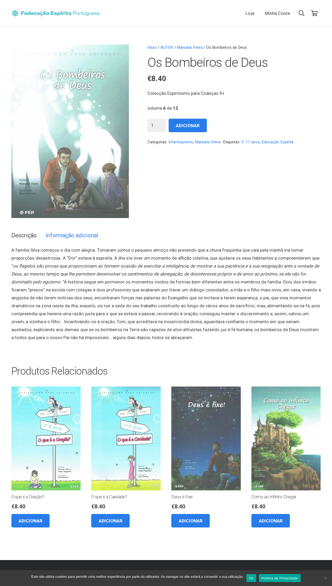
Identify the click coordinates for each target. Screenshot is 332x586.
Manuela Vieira (190, 47)
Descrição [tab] (24, 235)
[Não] (325, 578)
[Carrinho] (314, 13)
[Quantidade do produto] (156, 125)
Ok (251, 578)
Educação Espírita (277, 142)
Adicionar (188, 125)
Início (152, 47)
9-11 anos (250, 142)
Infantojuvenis (180, 142)
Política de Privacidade (279, 578)
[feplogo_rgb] (55, 13)
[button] (301, 13)
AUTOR (166, 47)
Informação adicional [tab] (72, 235)
